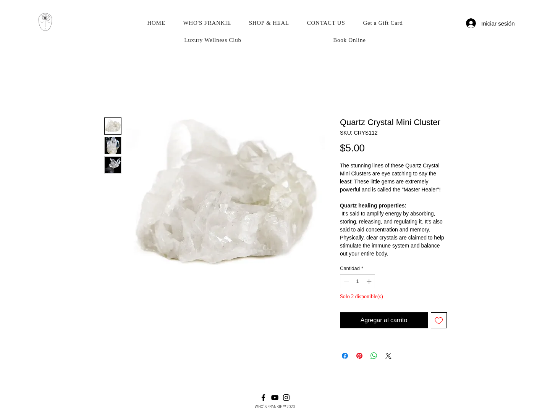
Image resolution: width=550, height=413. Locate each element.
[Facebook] (263, 397)
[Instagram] (286, 397)
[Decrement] (345, 281)
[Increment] (369, 281)
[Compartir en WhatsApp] (374, 355)
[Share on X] (388, 355)
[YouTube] (274, 397)
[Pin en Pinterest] (359, 355)
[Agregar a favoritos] (439, 320)
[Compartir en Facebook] (344, 355)
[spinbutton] (357, 281)
